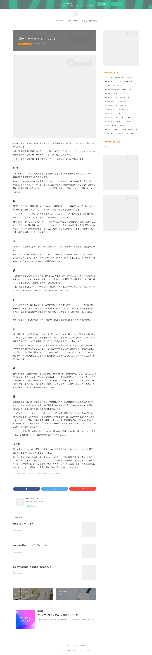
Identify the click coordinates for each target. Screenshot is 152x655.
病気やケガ (72, 20)
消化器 (108, 133)
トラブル (109, 121)
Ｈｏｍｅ (59, 20)
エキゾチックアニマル (124, 133)
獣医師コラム (120, 93)
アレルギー (122, 109)
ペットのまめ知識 (112, 89)
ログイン (117, 4)
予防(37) (52, 473)
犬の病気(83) (38, 473)
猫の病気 (109, 101)
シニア (108, 77)
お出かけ (120, 117)
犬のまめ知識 (123, 101)
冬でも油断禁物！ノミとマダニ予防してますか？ (31, 545)
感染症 (131, 121)
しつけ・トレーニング (124, 113)
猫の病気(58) (46, 473)
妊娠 (120, 121)
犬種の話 (127, 89)
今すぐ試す (102, 4)
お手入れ (119, 77)
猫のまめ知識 (111, 105)
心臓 (117, 129)
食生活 (108, 113)
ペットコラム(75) (30, 473)
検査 (131, 117)
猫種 (107, 93)
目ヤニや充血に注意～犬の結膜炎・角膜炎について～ (33, 567)
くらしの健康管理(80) (19, 473)
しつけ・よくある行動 (113, 85)
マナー (108, 117)
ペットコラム (111, 97)
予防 (123, 105)
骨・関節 (123, 125)
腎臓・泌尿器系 (130, 129)
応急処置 (109, 109)
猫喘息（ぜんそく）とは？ (23, 524)
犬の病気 (124, 97)
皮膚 (108, 129)
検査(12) (58, 473)
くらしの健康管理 (89, 20)
